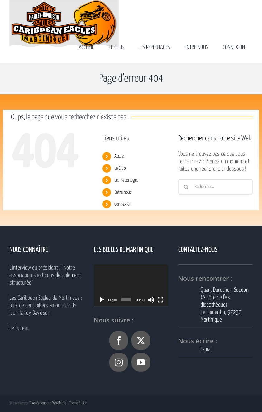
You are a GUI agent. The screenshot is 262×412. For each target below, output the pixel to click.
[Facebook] (118, 340)
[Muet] (151, 300)
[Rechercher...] (215, 187)
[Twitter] (140, 340)
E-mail (206, 349)
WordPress (59, 403)
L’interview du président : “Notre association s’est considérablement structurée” (45, 275)
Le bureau (19, 328)
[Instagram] (118, 362)
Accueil (120, 156)
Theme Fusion (78, 403)
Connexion (122, 204)
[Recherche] (186, 187)
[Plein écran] (160, 300)
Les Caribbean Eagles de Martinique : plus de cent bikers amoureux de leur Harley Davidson (45, 305)
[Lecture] (102, 300)
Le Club (120, 168)
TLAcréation (37, 403)
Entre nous (123, 192)
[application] (131, 285)
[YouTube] (140, 362)
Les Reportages (126, 180)
